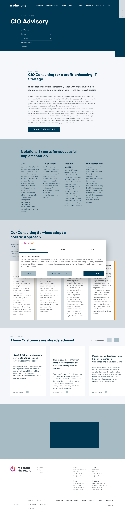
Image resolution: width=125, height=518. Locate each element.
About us (89, 5)
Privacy (30, 500)
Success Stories (52, 5)
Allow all (93, 274)
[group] (28, 371)
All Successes (98, 340)
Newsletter (43, 504)
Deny (28, 274)
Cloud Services (27, 16)
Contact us (100, 5)
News (64, 5)
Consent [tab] (33, 250)
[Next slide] (116, 340)
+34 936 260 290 (97, 489)
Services (39, 5)
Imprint (39, 500)
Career (80, 5)
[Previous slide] (109, 340)
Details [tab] (62, 250)
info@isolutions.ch (79, 476)
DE (115, 5)
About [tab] (92, 250)
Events (71, 5)
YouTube (40, 472)
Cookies (31, 508)
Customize (59, 274)
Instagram (40, 470)
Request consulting (44, 129)
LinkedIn (40, 467)
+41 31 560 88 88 (78, 474)
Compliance (32, 504)
